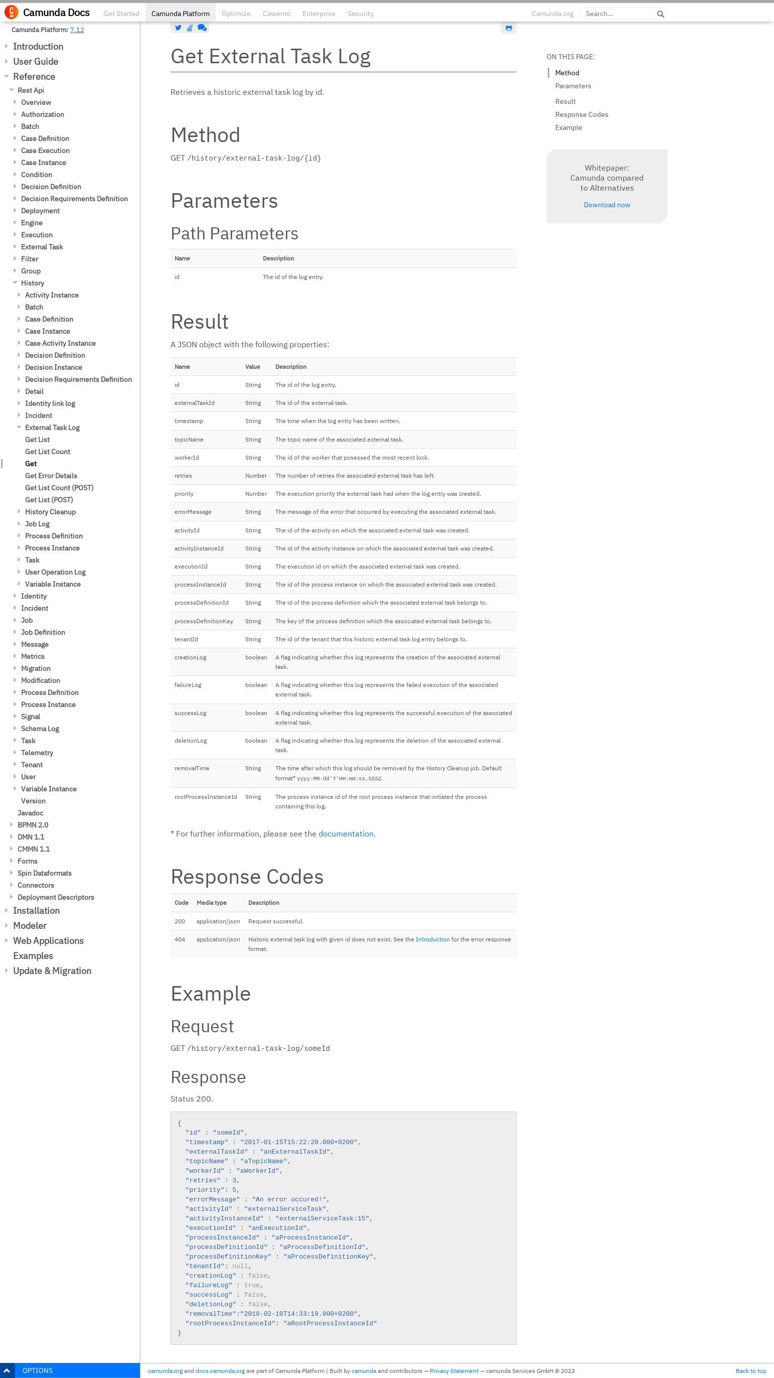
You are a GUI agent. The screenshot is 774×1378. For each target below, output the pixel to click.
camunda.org (165, 1370)
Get (31, 463)
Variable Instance (53, 584)
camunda (364, 1370)
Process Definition (54, 535)
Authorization (42, 114)
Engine (32, 222)
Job (27, 620)
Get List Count (47, 451)
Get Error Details (51, 475)
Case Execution (45, 150)
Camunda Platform (180, 13)
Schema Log (40, 728)
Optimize (236, 13)
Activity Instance (52, 295)
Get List (37, 439)
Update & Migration (52, 971)
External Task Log (52, 427)
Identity (34, 596)
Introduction (38, 46)
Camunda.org (552, 13)
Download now (607, 204)
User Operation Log (55, 572)
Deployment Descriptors (56, 897)
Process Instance (52, 548)
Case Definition (45, 138)
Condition (36, 174)
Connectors (36, 885)
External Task (42, 246)
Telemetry (37, 752)
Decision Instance (53, 367)
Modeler (30, 925)
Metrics (33, 656)
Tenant (32, 764)
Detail (34, 391)
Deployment (40, 210)
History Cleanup (50, 511)
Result (565, 101)
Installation (36, 910)
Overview (36, 102)
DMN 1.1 (31, 837)
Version (33, 800)
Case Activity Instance (60, 343)
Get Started (121, 13)
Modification (40, 680)
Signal (30, 716)
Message (35, 644)
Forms (28, 861)
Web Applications (48, 940)
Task (32, 560)
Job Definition (43, 632)
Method (567, 72)
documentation (346, 834)
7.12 (77, 29)
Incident (38, 415)
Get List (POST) (49, 499)
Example (568, 127)
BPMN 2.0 (33, 825)
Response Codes (581, 114)
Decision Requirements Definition (74, 198)
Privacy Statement (454, 1370)
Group (31, 270)
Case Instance (43, 162)
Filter (29, 258)
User (28, 776)
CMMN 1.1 (34, 849)
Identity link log (50, 403)
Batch (30, 126)
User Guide (35, 61)
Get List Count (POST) (59, 487)
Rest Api (31, 90)
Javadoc (30, 812)
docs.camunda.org (220, 1370)
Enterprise (319, 13)
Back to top (751, 1370)
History (32, 283)
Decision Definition (51, 186)
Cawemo (276, 13)
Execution (37, 234)
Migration (36, 668)
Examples (33, 955)
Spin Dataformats (45, 873)
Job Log (37, 523)
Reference (34, 76)
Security (361, 13)
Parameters (573, 85)
